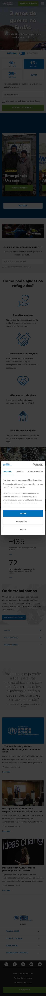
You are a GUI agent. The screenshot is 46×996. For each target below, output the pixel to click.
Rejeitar (23, 529)
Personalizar (23, 521)
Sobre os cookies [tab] (35, 471)
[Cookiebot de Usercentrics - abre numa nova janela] (32, 464)
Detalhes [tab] (20, 471)
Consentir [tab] (7, 471)
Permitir (23, 513)
